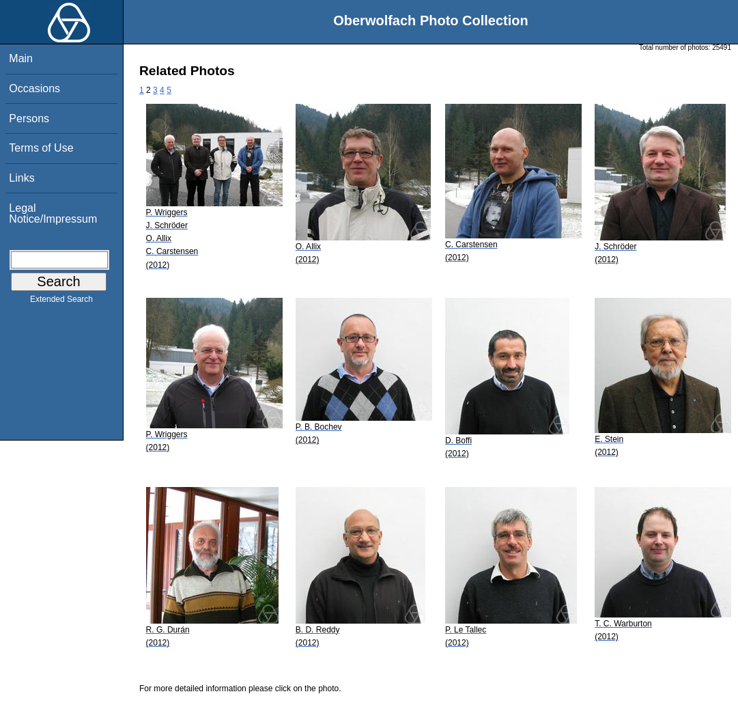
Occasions (34, 88)
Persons (29, 118)
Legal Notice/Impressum (53, 213)
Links (21, 178)
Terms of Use (41, 148)
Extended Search (61, 302)
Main (21, 58)
